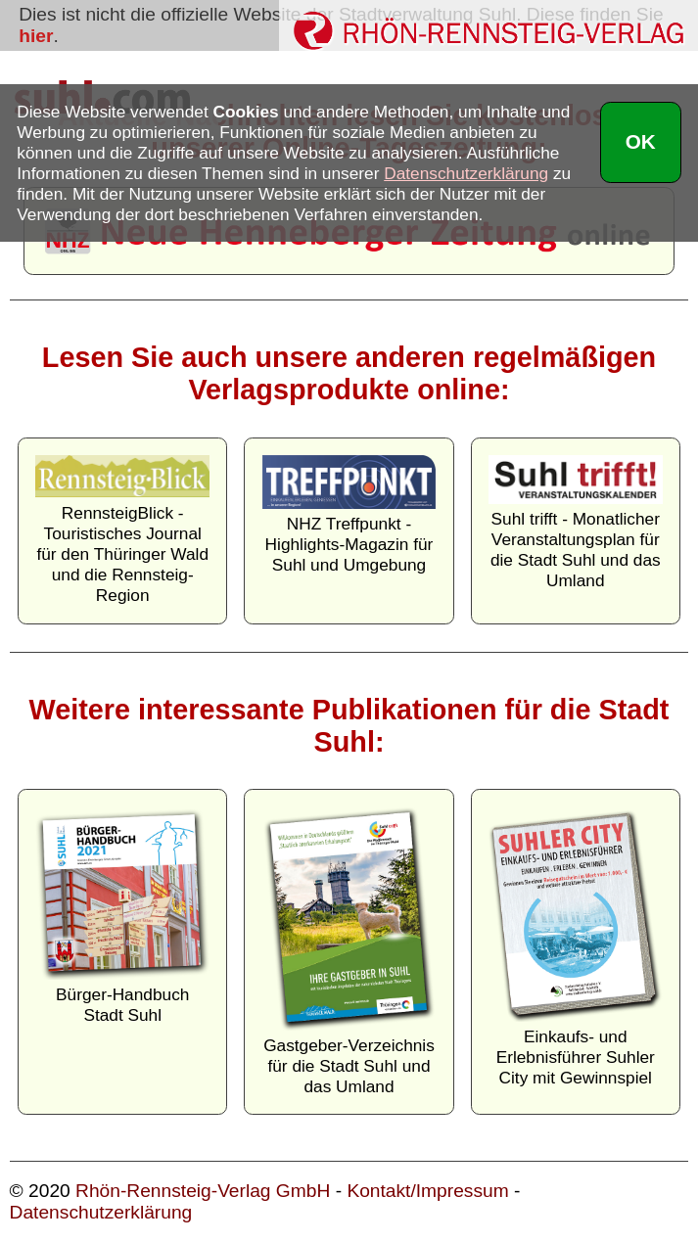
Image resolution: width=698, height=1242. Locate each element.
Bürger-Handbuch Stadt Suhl (122, 916)
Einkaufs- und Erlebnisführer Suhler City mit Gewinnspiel (575, 947)
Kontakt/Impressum (427, 1190)
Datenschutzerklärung (101, 1212)
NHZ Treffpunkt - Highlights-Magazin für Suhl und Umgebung (349, 515)
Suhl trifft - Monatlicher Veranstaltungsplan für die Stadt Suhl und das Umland (575, 522)
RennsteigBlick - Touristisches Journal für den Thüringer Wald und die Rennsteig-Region (122, 530)
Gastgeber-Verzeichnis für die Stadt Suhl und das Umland (349, 951)
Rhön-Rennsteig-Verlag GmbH (202, 1190)
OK (641, 141)
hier (36, 35)
